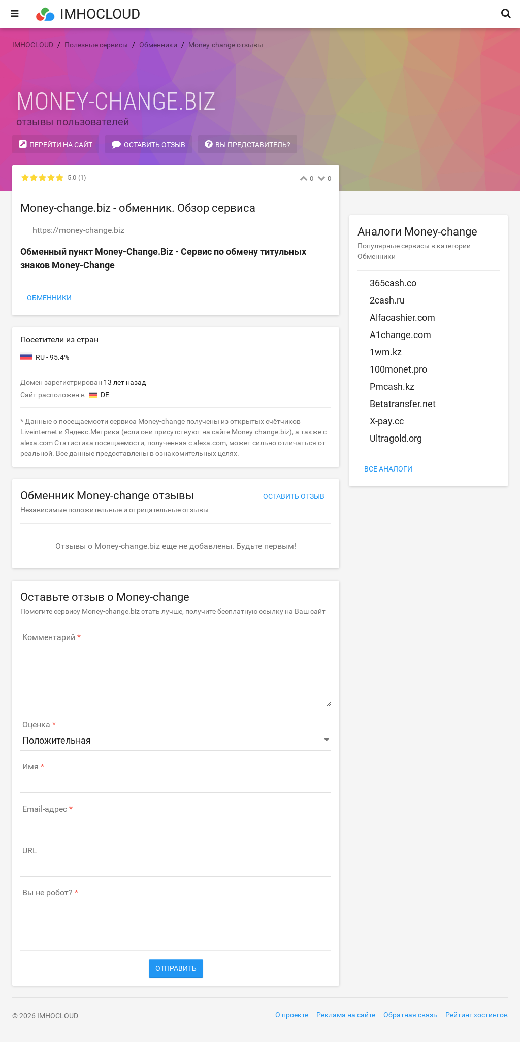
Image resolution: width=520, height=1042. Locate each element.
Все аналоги (388, 469)
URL (29, 851)
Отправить (176, 968)
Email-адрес (44, 809)
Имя (30, 767)
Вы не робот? (47, 893)
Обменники (49, 298)
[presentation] (97, 918)
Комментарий (48, 637)
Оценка (36, 725)
